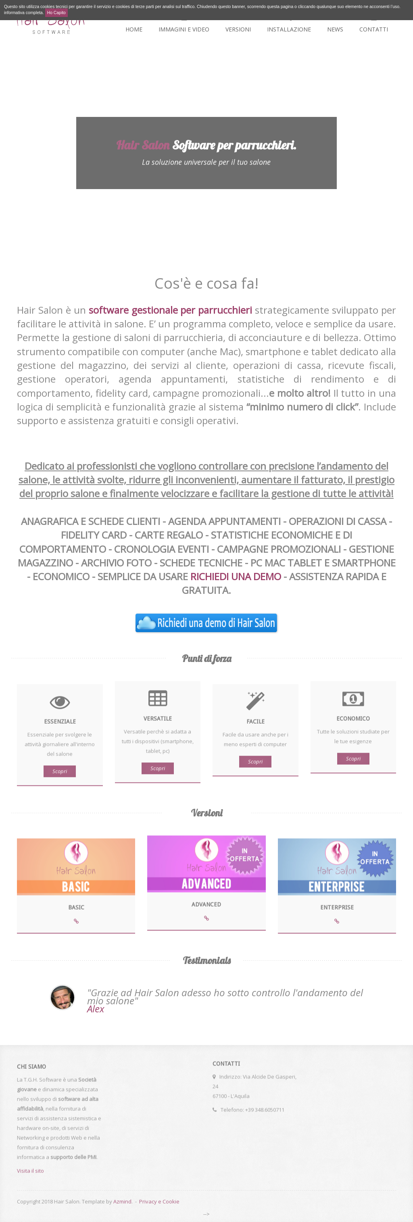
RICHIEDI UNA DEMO (235, 576)
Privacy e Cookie (159, 1201)
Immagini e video (184, 22)
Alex (95, 1008)
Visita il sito (30, 1173)
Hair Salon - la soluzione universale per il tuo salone (50, 21)
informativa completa (23, 12)
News (335, 22)
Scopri (59, 773)
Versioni (238, 22)
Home (133, 22)
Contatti (373, 22)
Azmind (122, 1201)
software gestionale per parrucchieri (170, 309)
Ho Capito (56, 12)
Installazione (289, 22)
